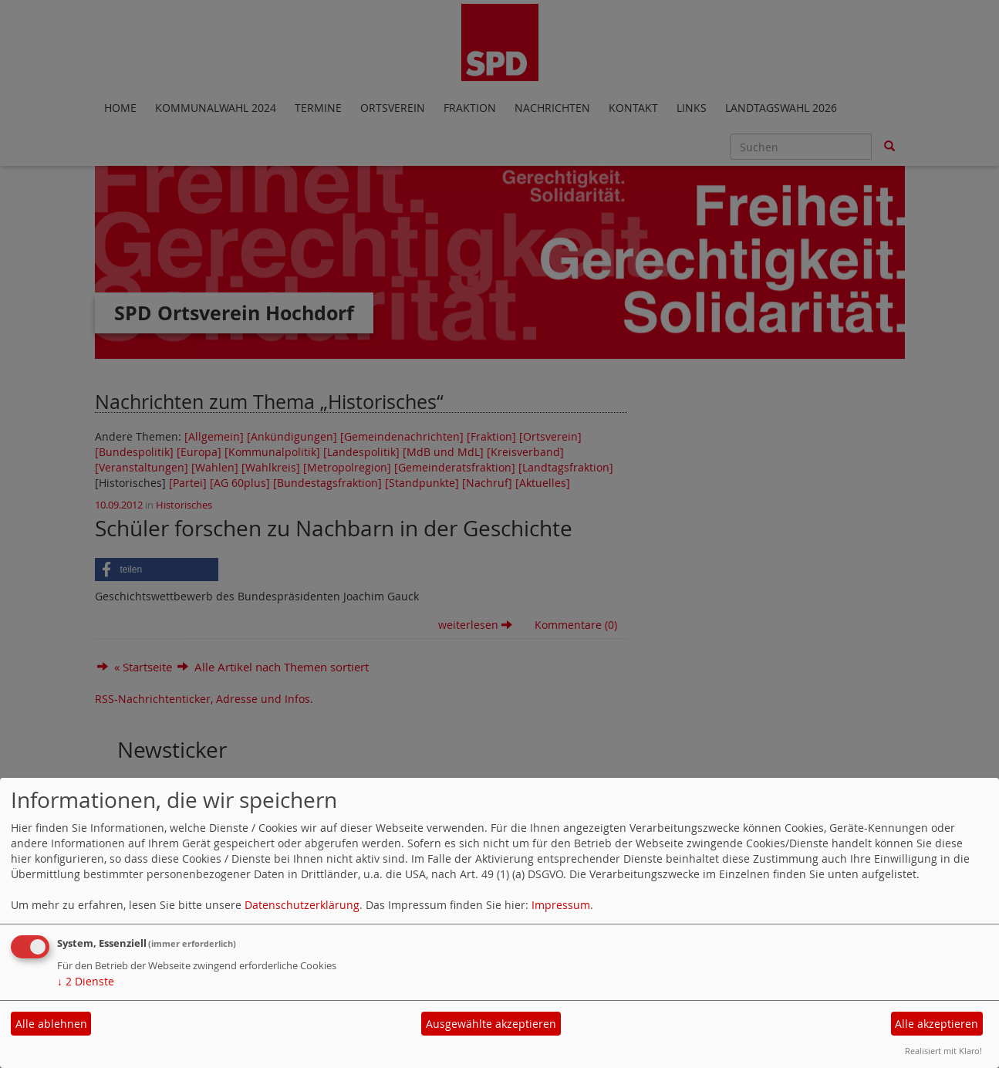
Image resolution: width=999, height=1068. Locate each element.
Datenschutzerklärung (302, 904)
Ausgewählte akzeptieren (491, 1023)
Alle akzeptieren (936, 1023)
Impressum (561, 904)
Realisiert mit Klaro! (943, 1050)
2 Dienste (85, 981)
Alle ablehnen (51, 1023)
